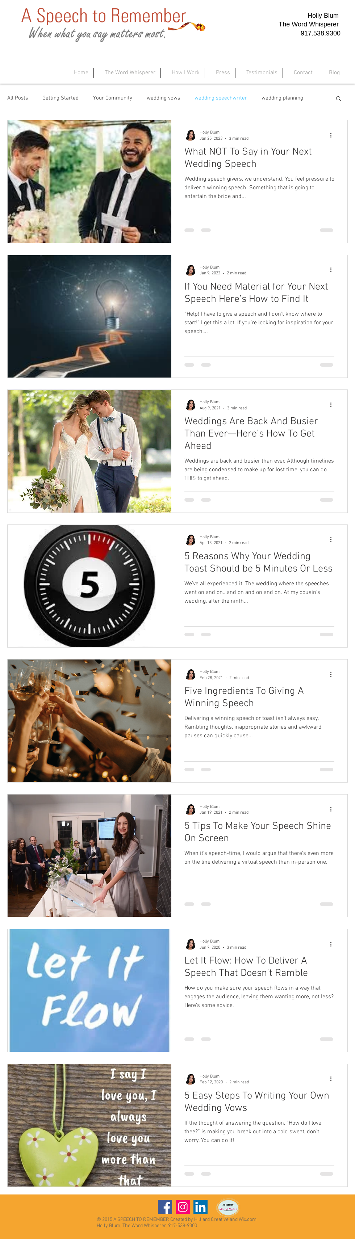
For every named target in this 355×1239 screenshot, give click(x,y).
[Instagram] (183, 1207)
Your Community (112, 98)
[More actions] (333, 135)
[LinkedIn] (200, 1207)
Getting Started (60, 98)
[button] (338, 99)
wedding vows (163, 98)
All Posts (17, 98)
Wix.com (247, 1220)
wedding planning (282, 98)
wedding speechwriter (221, 98)
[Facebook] (165, 1207)
